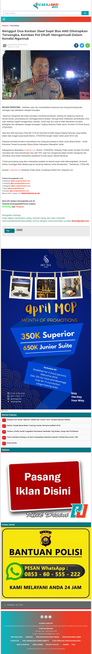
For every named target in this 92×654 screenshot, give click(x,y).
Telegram (20, 207)
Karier (66, 644)
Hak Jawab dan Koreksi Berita (35, 641)
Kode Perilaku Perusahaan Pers (66, 641)
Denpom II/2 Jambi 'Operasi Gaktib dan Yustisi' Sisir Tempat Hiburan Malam (38, 420)
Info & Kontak (23, 644)
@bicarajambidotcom (20, 181)
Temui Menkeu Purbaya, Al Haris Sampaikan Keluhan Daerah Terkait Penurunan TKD (42, 437)
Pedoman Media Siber (71, 637)
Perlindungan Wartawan (47, 637)
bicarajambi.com (80, 221)
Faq (73, 644)
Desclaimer (38, 644)
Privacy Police (52, 644)
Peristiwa (14, 25)
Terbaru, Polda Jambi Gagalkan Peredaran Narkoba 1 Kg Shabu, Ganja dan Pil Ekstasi (42, 431)
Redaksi (29, 637)
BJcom (44, 649)
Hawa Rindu (12, 443)
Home (5, 25)
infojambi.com (30, 150)
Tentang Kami (16, 637)
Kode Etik (15, 641)
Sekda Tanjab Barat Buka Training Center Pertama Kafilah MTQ (33, 425)
